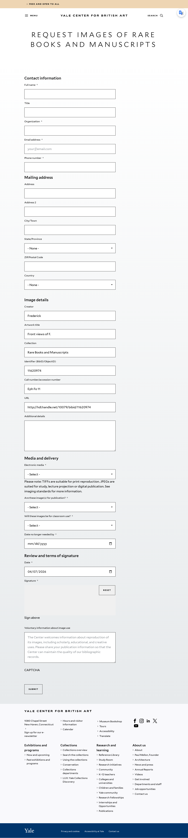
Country (29, 275)
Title (27, 103)
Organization (32, 121)
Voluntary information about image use (47, 627)
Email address (32, 139)
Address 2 (30, 202)
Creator (29, 306)
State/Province (33, 239)
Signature (30, 580)
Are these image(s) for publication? (45, 497)
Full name (30, 84)
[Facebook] (134, 720)
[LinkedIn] (148, 720)
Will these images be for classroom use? (47, 516)
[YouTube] (136, 725)
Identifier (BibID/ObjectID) (40, 361)
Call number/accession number (42, 379)
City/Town (30, 220)
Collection (30, 343)
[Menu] (32, 15)
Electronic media (34, 465)
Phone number (33, 158)
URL (27, 398)
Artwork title (32, 324)
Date (27, 562)
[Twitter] (155, 720)
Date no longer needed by (39, 534)
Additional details (34, 416)
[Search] (155, 15)
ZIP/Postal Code (33, 257)
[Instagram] (141, 720)
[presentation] (47, 678)
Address (29, 184)
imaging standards (37, 491)
